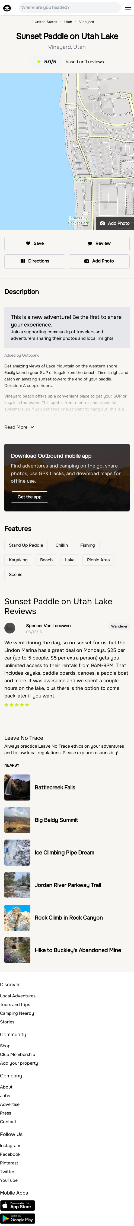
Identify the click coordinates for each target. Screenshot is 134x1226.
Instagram (10, 1145)
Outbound (30, 355)
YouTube (9, 1180)
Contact (8, 1122)
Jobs (5, 1096)
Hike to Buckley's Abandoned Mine (78, 950)
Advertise (10, 1104)
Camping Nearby (17, 1013)
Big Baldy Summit (56, 820)
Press (5, 1113)
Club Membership (17, 1054)
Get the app (30, 497)
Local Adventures (18, 996)
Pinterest (9, 1163)
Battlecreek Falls (55, 787)
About (6, 1087)
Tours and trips (15, 1004)
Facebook (10, 1154)
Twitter (7, 1171)
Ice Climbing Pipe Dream (64, 852)
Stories (7, 1022)
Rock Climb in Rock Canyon (69, 917)
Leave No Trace (54, 746)
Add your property (19, 1063)
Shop (5, 1046)
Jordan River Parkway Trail (68, 885)
